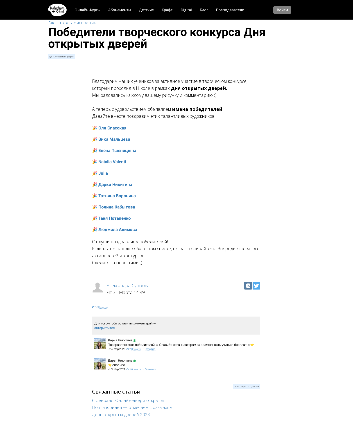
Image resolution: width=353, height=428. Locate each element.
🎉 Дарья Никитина (113, 184)
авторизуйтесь (105, 326)
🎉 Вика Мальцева (112, 139)
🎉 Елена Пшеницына (115, 150)
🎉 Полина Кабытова (114, 206)
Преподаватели (230, 9)
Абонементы (119, 9)
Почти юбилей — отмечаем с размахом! (134, 406)
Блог (204, 9)
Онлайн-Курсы (87, 9)
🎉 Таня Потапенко (112, 217)
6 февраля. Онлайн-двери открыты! (129, 399)
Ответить (150, 347)
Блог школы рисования (72, 23)
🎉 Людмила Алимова (115, 228)
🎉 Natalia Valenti (110, 161)
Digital (186, 9)
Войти (282, 9)
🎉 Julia (100, 173)
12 (96, 305)
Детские (146, 9)
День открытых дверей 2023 (122, 413)
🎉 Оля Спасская (110, 128)
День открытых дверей (61, 56)
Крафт (167, 9)
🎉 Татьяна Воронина (114, 195)
